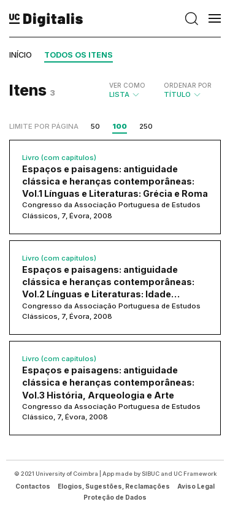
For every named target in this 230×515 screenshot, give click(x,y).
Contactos (32, 486)
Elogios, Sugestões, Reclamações (114, 486)
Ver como (127, 85)
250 (146, 126)
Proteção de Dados (115, 497)
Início (20, 54)
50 (95, 126)
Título (188, 90)
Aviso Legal (196, 486)
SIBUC (150, 473)
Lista (127, 90)
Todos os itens (78, 54)
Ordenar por (188, 85)
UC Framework (195, 473)
